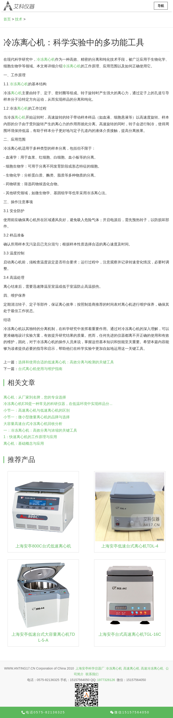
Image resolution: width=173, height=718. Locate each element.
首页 (7, 19)
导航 (161, 6)
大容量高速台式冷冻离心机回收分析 (32, 424)
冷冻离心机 (46, 59)
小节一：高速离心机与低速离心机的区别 (36, 410)
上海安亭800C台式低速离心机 (43, 546)
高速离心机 (131, 668)
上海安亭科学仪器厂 (89, 668)
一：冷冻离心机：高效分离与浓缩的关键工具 (40, 430)
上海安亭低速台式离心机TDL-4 (129, 546)
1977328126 (106, 680)
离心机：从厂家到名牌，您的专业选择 (34, 397)
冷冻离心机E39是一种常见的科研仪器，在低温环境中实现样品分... (57, 404)
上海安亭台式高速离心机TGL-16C (129, 634)
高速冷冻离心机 (152, 668)
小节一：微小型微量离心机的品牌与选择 (36, 417)
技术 (18, 19)
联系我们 (92, 674)
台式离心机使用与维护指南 (40, 369)
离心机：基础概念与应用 (23, 443)
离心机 (16, 93)
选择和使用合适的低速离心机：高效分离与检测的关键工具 (66, 362)
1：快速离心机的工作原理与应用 (30, 437)
